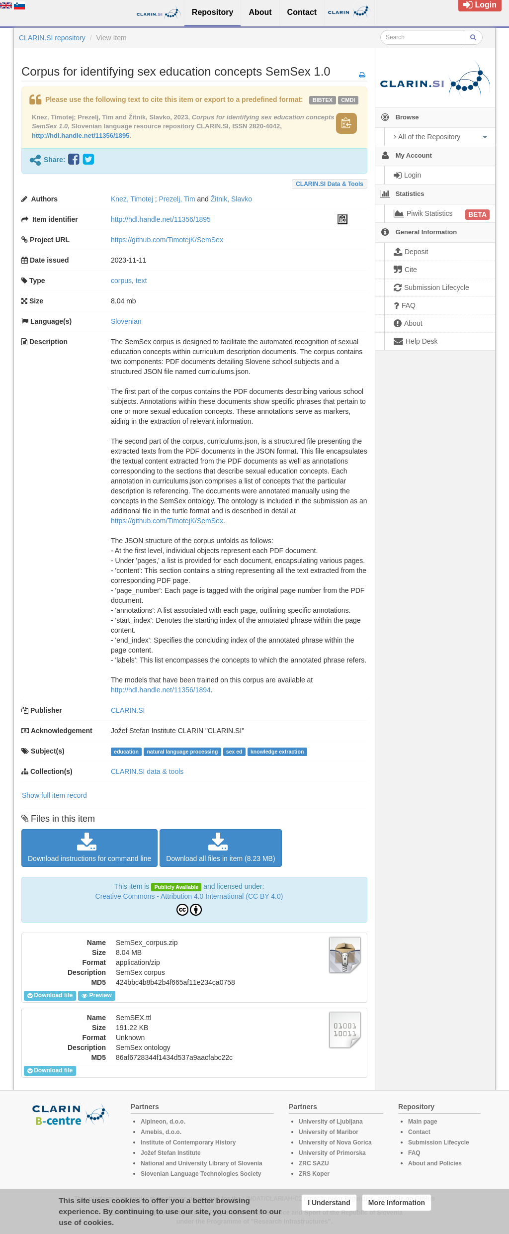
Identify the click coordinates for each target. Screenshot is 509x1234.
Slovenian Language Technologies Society (201, 1173)
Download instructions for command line (89, 847)
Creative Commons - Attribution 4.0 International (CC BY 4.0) (189, 896)
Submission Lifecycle (438, 1142)
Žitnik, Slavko (231, 199)
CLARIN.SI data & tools (329, 184)
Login (480, 4)
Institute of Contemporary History (188, 1142)
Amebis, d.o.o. (161, 1132)
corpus (121, 281)
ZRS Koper (314, 1173)
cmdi (348, 100)
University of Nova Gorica (335, 1142)
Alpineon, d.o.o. (163, 1121)
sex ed (234, 752)
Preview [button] (96, 995)
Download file (50, 995)
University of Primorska (332, 1152)
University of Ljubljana (331, 1121)
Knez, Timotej (132, 199)
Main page (422, 1121)
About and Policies (435, 1163)
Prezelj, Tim (177, 199)
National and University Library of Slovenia (201, 1163)
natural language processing (182, 752)
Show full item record (54, 795)
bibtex (323, 100)
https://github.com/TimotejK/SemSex (167, 240)
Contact (419, 1132)
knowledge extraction (277, 752)
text (141, 281)
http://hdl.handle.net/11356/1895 (81, 135)
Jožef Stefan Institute (171, 1152)
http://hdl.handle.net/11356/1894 (161, 690)
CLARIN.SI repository (52, 38)
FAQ (414, 1152)
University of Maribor (328, 1132)
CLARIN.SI (128, 710)
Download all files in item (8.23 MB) (220, 847)
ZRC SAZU (314, 1163)
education (126, 752)
